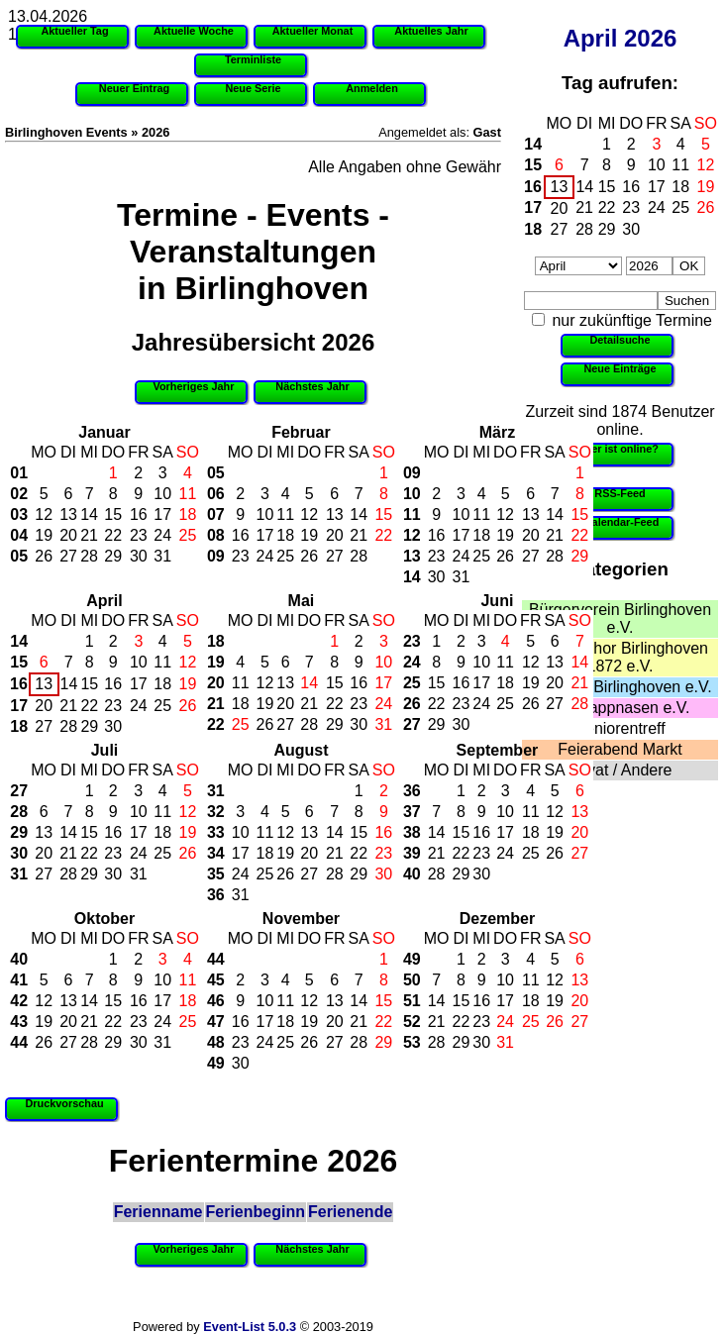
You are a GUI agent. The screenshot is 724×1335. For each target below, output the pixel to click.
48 (216, 1042)
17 (657, 186)
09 (216, 556)
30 (631, 229)
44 (19, 1042)
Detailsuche (619, 340)
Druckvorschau (64, 1103)
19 (706, 186)
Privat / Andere (620, 770)
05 (19, 556)
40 (412, 874)
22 (607, 207)
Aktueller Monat (313, 31)
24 (657, 207)
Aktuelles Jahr (430, 31)
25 (680, 207)
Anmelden (372, 88)
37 (412, 811)
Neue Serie (252, 88)
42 (19, 1000)
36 (216, 894)
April (591, 38)
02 (19, 493)
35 (216, 874)
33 (216, 832)
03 (19, 514)
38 (412, 832)
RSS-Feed (619, 493)
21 (584, 207)
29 (607, 229)
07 (216, 514)
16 (533, 186)
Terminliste (253, 59)
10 (657, 164)
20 (560, 208)
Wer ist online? (620, 449)
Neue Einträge (619, 368)
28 (584, 229)
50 (412, 980)
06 (216, 493)
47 (216, 1021)
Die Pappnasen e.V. (620, 707)
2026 (650, 38)
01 (19, 472)
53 (412, 1042)
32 (216, 811)
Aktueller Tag (74, 31)
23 (631, 207)
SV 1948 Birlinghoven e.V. (619, 686)
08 (216, 535)
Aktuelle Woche (194, 31)
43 (19, 1021)
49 (216, 1063)
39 (412, 853)
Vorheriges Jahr (194, 386)
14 (533, 144)
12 (706, 164)
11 (680, 164)
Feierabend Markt (619, 749)
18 (680, 186)
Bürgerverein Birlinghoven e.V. (620, 618)
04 (19, 535)
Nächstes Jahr (312, 386)
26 (706, 207)
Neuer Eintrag (134, 88)
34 (216, 853)
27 (560, 229)
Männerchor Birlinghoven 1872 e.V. (620, 657)
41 (19, 980)
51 (412, 1000)
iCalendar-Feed (620, 522)
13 (560, 186)
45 (216, 980)
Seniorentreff (619, 728)
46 (216, 1000)
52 (412, 1021)
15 (533, 164)
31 (162, 556)
